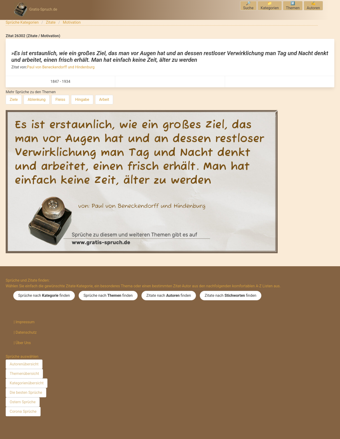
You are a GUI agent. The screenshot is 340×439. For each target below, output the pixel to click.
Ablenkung (36, 99)
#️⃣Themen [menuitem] (293, 5)
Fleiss (60, 99)
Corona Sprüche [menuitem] (23, 411)
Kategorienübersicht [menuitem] (26, 383)
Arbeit (104, 99)
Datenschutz (26, 332)
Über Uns (23, 343)
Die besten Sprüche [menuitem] (26, 392)
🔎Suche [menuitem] (248, 5)
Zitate (50, 22)
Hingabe (82, 99)
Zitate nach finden (168, 295)
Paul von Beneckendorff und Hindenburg (60, 67)
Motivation (72, 22)
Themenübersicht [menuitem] (24, 373)
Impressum (25, 322)
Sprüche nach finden (44, 295)
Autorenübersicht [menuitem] (24, 364)
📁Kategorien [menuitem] (270, 5)
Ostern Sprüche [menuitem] (23, 402)
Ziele (14, 99)
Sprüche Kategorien (22, 22)
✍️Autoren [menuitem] (313, 5)
